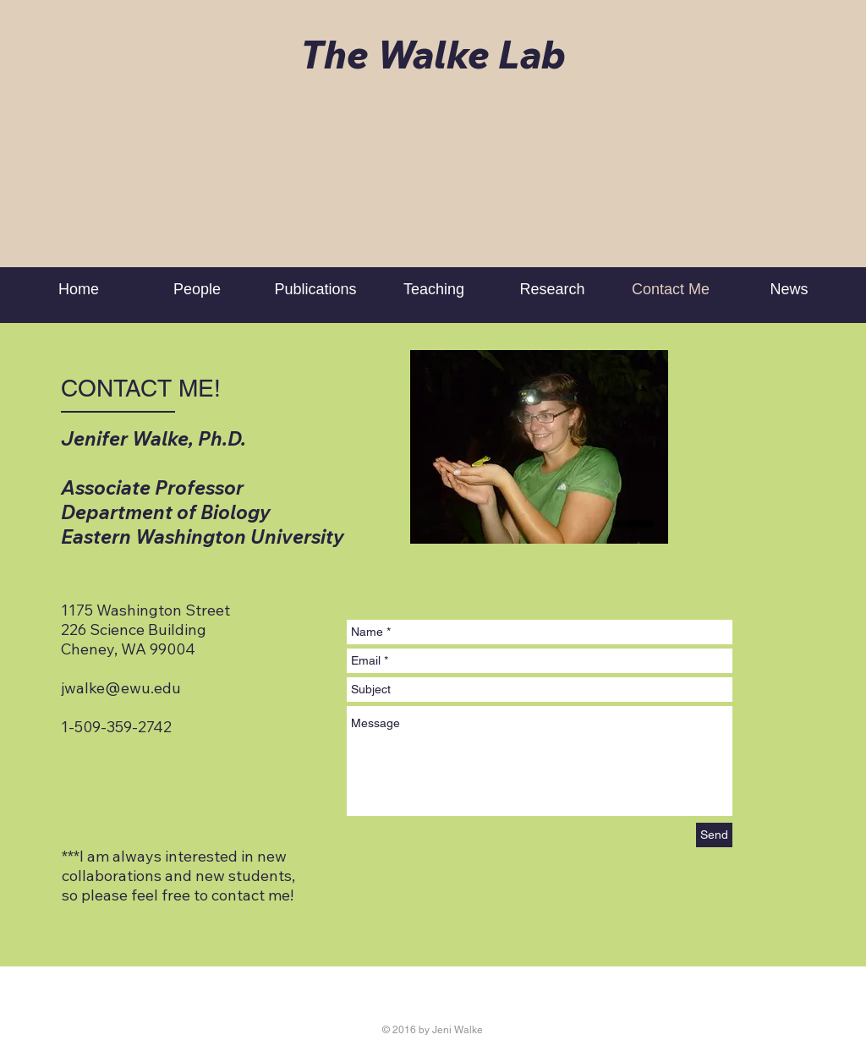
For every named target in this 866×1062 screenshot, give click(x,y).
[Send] (714, 835)
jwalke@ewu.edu (121, 688)
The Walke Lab (433, 54)
